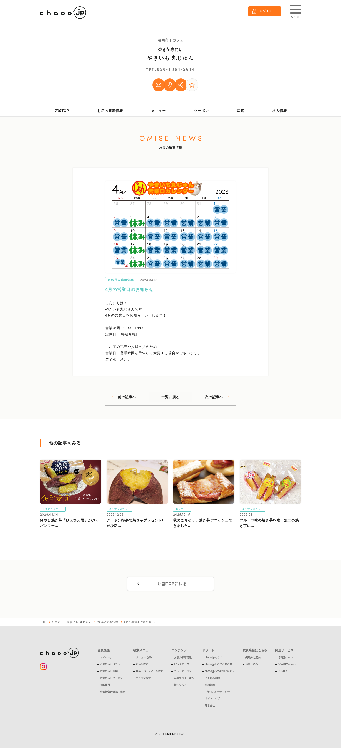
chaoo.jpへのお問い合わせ (220, 672)
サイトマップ (212, 699)
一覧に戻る (170, 398)
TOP (43, 623)
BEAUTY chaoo (287, 665)
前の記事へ (127, 398)
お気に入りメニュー (111, 665)
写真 (240, 111)
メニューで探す (144, 658)
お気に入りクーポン (111, 679)
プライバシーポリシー (217, 692)
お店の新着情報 (110, 111)
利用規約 (210, 685)
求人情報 (279, 111)
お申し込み (252, 665)
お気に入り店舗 (109, 672)
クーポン (201, 111)
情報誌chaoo (285, 658)
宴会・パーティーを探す (149, 672)
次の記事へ (214, 398)
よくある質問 (212, 679)
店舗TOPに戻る (172, 585)
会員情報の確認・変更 (112, 692)
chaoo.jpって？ (213, 658)
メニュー (158, 111)
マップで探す (143, 679)
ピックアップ (181, 665)
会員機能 (103, 651)
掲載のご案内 (253, 658)
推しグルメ (180, 685)
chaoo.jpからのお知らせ (218, 665)
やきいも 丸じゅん (170, 58)
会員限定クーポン (184, 679)
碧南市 (56, 623)
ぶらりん (283, 672)
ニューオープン (183, 672)
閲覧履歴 (105, 685)
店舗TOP (61, 111)
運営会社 (210, 706)
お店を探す (142, 665)
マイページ (106, 658)
